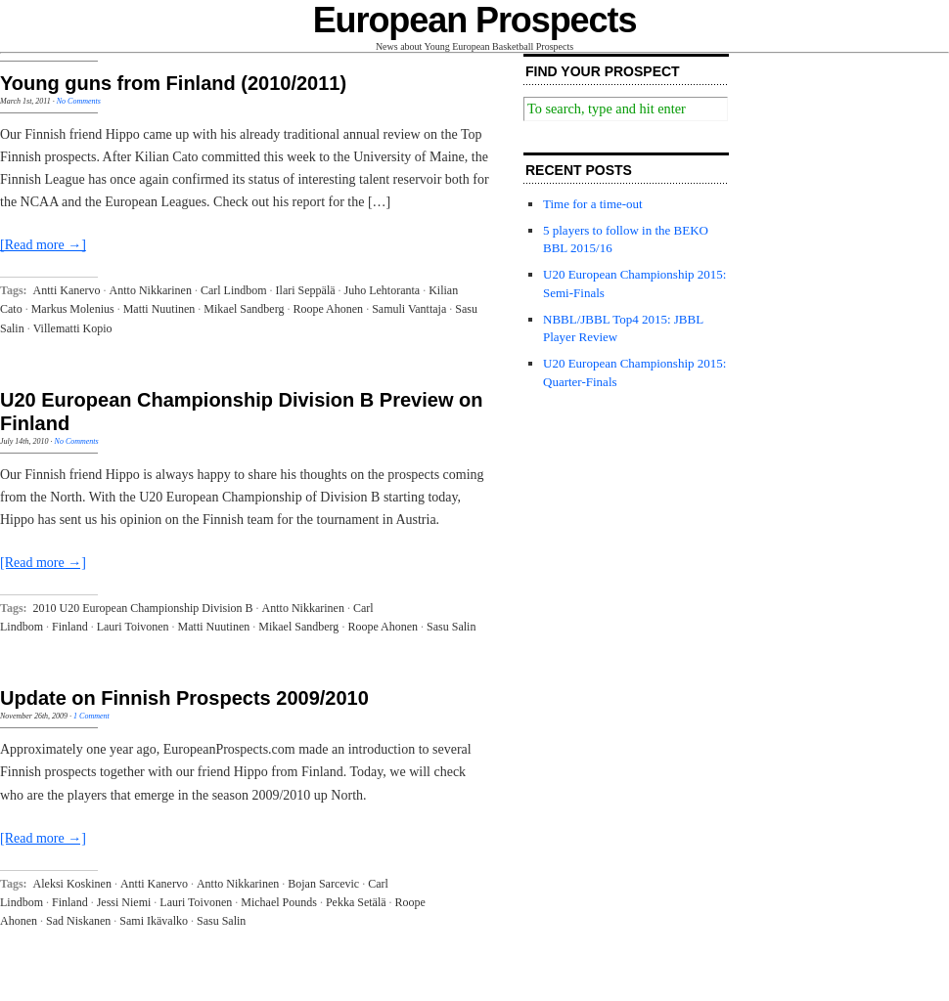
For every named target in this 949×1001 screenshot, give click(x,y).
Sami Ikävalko (153, 921)
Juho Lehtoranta (382, 290)
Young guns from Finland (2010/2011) (173, 83)
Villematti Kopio (73, 328)
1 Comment (91, 716)
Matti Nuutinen (159, 309)
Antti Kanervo (67, 290)
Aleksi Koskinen (72, 884)
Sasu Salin (451, 626)
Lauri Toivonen (133, 626)
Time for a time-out (593, 203)
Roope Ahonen (328, 309)
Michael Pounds (279, 902)
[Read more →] (43, 245)
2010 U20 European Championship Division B (143, 608)
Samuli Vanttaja (409, 309)
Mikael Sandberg (243, 309)
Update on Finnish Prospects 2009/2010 (184, 698)
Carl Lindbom (234, 290)
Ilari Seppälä (306, 290)
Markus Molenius (72, 309)
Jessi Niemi (124, 902)
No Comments (79, 101)
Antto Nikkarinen (151, 290)
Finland (70, 626)
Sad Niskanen (78, 921)
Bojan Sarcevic (323, 884)
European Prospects (475, 20)
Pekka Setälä (356, 902)
